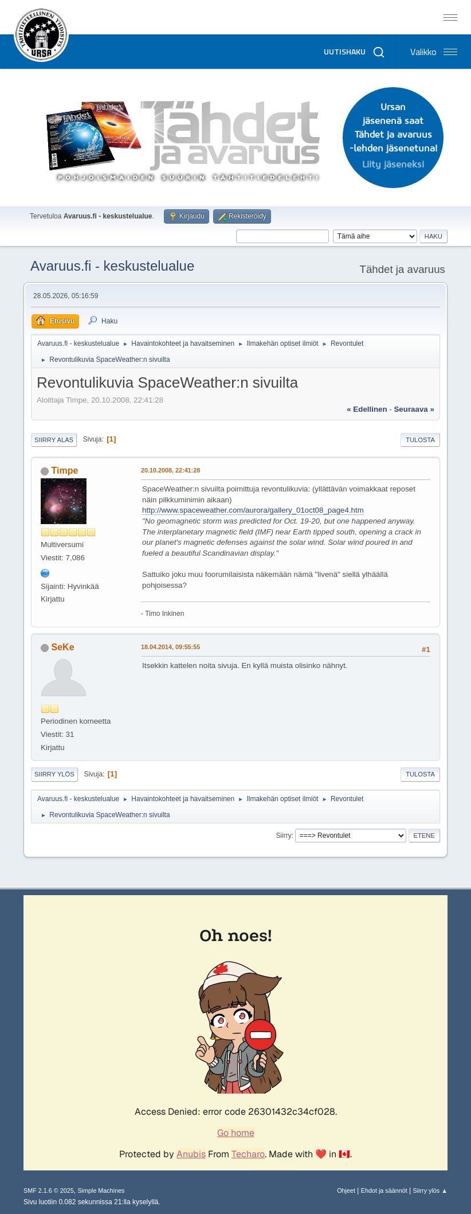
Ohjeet (346, 1190)
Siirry (283, 836)
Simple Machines (100, 1190)
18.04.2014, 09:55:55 (170, 646)
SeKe (63, 647)
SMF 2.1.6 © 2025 (48, 1190)
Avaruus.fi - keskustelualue (112, 266)
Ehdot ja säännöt (384, 1190)
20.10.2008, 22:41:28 (170, 470)
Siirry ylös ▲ (430, 1190)
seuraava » (414, 409)
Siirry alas (53, 439)
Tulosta (420, 439)
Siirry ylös (54, 774)
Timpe (65, 470)
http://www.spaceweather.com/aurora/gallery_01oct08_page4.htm (253, 510)
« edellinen (367, 409)
